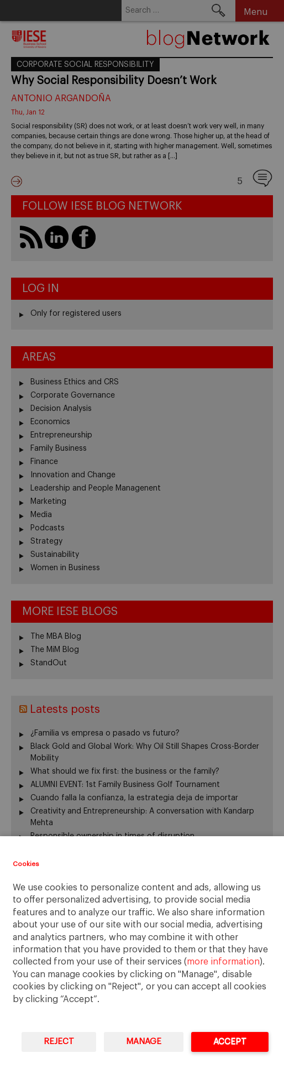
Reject (59, 1041)
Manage (143, 1041)
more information (223, 961)
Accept (229, 1041)
